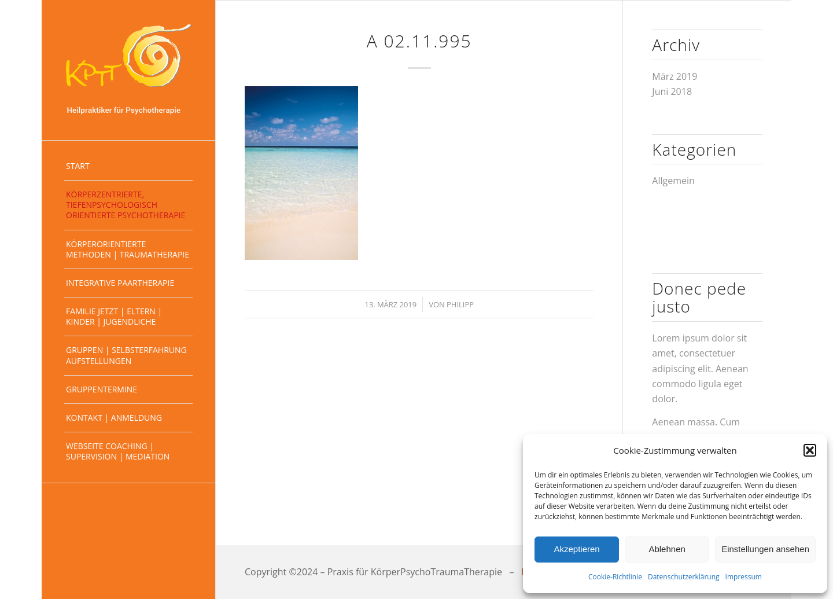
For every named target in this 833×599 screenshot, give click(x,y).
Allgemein (673, 180)
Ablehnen (666, 549)
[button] (810, 450)
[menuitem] (128, 166)
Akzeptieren (576, 549)
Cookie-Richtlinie (615, 577)
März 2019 (674, 76)
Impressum (743, 577)
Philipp (460, 304)
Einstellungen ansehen (765, 549)
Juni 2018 (672, 91)
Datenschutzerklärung (684, 577)
